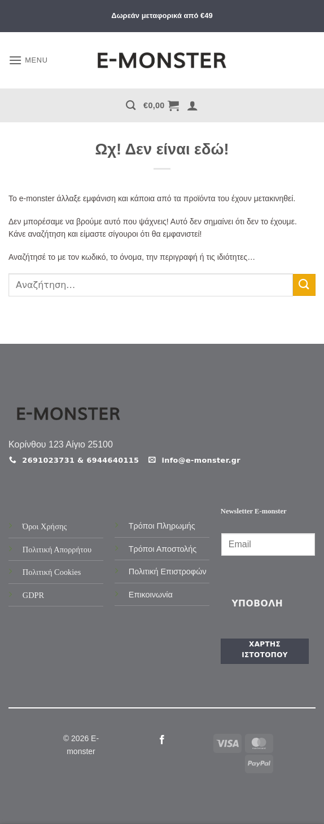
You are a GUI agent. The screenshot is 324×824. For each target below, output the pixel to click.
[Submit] (304, 285)
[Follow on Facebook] (162, 740)
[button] (28, 60)
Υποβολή (257, 604)
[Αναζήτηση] (130, 105)
